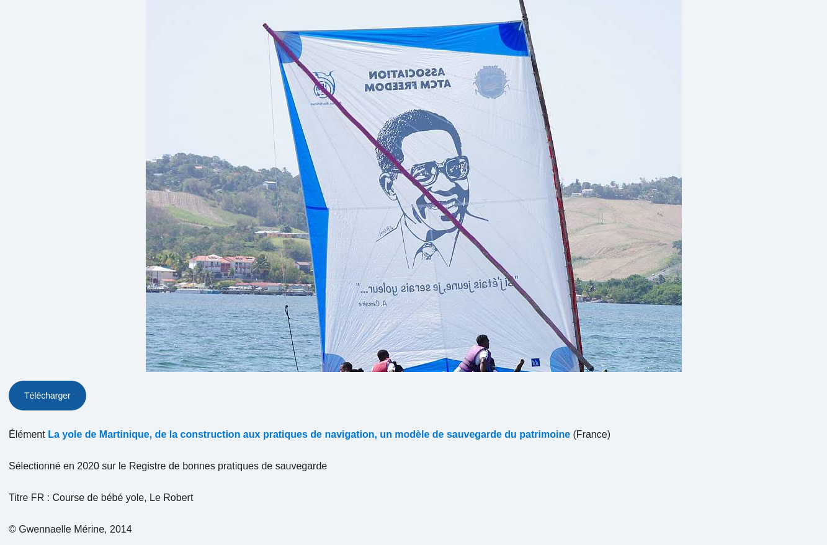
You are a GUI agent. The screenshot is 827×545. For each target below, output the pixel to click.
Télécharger (47, 396)
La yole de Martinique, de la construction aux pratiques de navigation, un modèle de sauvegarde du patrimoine (309, 434)
